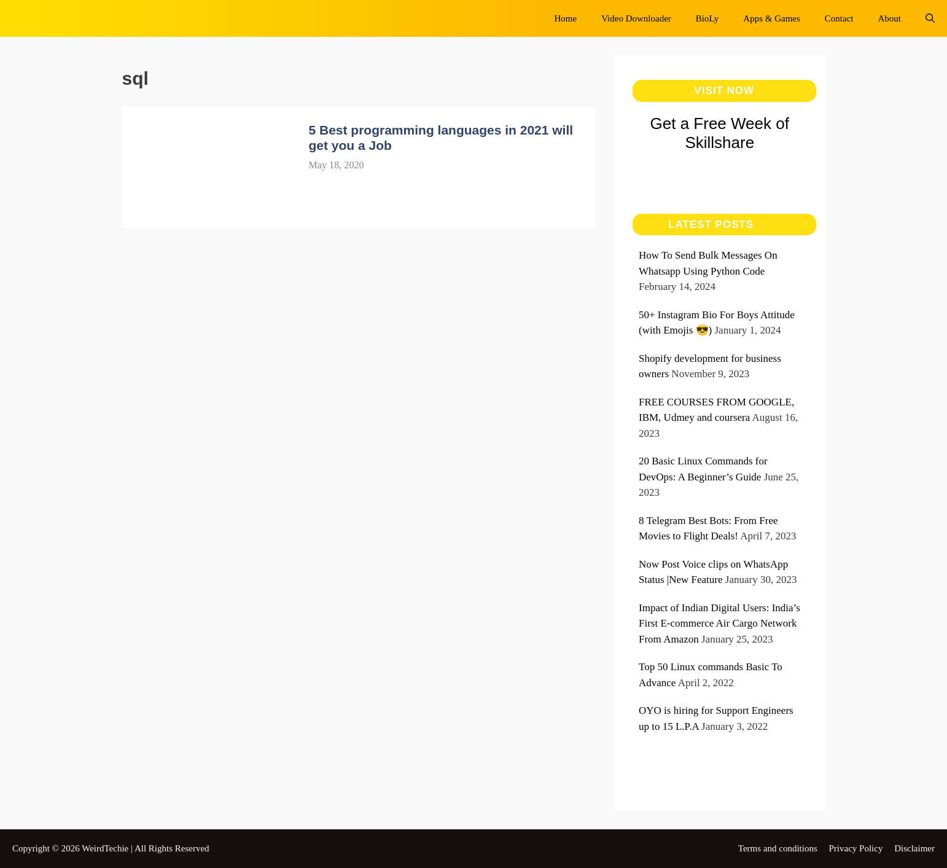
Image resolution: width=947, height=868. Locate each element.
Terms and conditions (777, 848)
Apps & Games (771, 18)
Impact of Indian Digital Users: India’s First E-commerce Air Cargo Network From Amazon (719, 623)
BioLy (707, 18)
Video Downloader (636, 18)
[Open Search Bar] (930, 18)
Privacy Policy (856, 848)
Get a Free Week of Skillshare (719, 133)
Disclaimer (914, 848)
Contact (839, 18)
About (890, 18)
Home (566, 18)
